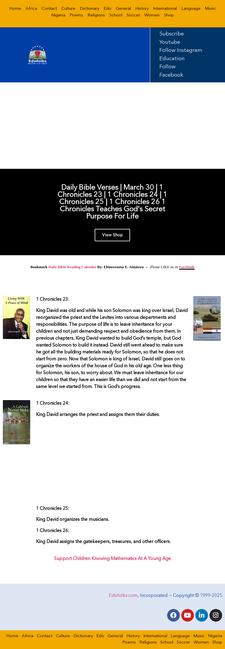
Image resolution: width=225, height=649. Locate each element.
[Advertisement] (112, 125)
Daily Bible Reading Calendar (72, 267)
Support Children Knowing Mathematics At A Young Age (112, 559)
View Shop (112, 238)
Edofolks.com (123, 595)
